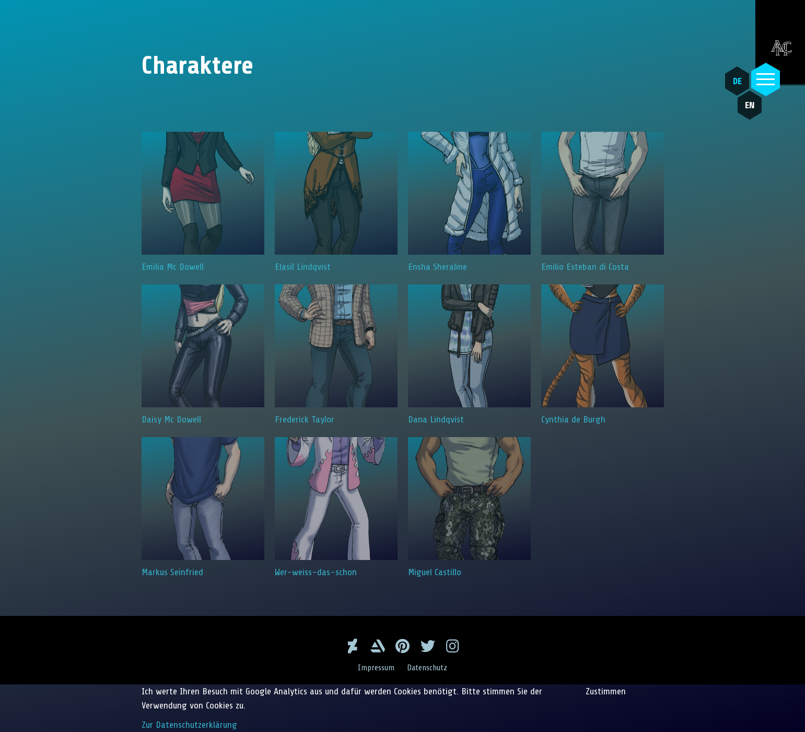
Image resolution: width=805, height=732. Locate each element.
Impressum (376, 667)
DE (737, 81)
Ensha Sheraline (469, 202)
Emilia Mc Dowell (203, 202)
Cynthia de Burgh (602, 354)
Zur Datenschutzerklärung (189, 724)
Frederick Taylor (336, 354)
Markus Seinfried (203, 507)
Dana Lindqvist (469, 354)
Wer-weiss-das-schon (336, 507)
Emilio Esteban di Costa (602, 202)
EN (750, 105)
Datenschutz (427, 667)
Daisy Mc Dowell (203, 354)
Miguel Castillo (469, 507)
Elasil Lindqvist (336, 202)
